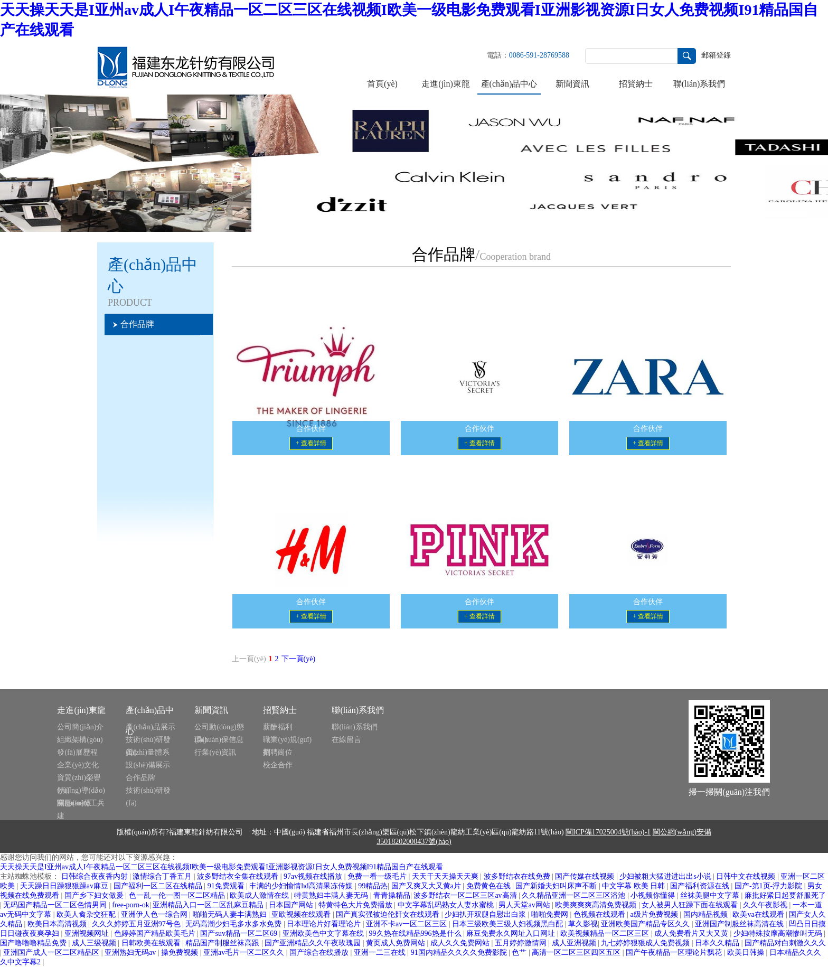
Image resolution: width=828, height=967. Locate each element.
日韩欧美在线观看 (152, 943)
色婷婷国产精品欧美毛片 (155, 933)
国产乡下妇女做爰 (95, 895)
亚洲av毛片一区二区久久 (244, 952)
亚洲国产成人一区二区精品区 (52, 952)
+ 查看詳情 (311, 443)
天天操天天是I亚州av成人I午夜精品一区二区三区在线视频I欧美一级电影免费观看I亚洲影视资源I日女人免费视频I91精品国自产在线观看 (221, 867)
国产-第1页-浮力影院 (769, 886)
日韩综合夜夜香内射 (95, 876)
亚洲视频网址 (87, 933)
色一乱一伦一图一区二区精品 (178, 895)
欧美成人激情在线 (260, 895)
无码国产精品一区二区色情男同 (56, 905)
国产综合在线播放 (320, 952)
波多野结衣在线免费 (518, 876)
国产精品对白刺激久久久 (785, 943)
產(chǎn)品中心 (509, 83)
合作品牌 (140, 778)
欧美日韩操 (746, 952)
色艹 (520, 952)
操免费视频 (180, 952)
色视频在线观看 (600, 914)
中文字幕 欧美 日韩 (634, 886)
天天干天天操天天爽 (446, 876)
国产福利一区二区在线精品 (159, 886)
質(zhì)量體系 (147, 752)
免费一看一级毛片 (378, 876)
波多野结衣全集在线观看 (238, 876)
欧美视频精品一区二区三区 (605, 933)
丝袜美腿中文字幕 (710, 895)
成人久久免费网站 (461, 943)
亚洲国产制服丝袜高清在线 (740, 924)
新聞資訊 (572, 83)
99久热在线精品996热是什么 (416, 933)
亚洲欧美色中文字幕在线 (324, 933)
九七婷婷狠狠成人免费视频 (646, 943)
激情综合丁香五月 (163, 876)
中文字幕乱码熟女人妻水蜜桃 (447, 905)
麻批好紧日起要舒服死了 (785, 895)
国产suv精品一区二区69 (239, 933)
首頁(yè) (382, 83)
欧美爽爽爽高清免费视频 (596, 905)
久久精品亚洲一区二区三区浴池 (574, 895)
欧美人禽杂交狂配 (87, 914)
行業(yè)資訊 (215, 752)
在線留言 (346, 740)
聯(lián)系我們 (699, 83)
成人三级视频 (95, 943)
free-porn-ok (130, 905)
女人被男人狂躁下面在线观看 (691, 905)
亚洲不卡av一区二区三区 (407, 924)
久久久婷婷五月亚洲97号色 (137, 924)
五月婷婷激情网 (522, 943)
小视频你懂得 (654, 895)
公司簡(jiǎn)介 (80, 727)
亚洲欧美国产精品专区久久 (646, 924)
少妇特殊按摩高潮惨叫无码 (778, 933)
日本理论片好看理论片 (325, 924)
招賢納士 (636, 83)
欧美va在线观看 (759, 914)
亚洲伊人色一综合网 (155, 914)
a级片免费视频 (655, 914)
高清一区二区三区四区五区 (577, 952)
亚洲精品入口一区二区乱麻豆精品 (209, 905)
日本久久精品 (718, 943)
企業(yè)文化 (78, 765)
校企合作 (278, 765)
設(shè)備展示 (148, 765)
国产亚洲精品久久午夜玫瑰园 (314, 943)
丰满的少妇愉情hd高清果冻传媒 (302, 886)
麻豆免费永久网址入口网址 (511, 933)
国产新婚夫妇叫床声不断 (557, 886)
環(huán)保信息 (218, 740)
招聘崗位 (278, 752)
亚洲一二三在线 (381, 952)
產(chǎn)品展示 (150, 727)
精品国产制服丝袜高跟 (223, 943)
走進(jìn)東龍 (445, 83)
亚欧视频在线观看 (302, 914)
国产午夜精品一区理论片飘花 (675, 952)
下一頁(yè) (298, 659)
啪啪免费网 (550, 914)
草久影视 (583, 924)
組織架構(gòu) (79, 740)
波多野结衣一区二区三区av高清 (466, 895)
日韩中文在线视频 (746, 876)
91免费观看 (227, 886)
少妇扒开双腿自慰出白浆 (486, 914)
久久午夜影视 (766, 905)
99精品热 (373, 886)
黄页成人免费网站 (396, 943)
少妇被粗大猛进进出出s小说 (666, 876)
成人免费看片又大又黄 (692, 933)
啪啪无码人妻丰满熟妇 (231, 914)
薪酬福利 (278, 727)
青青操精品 (391, 895)
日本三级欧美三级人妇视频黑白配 (508, 924)
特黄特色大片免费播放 (356, 905)
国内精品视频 (706, 914)
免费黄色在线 (489, 886)
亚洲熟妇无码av (131, 952)
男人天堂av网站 (525, 905)
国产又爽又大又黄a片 (427, 886)
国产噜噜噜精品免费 (34, 943)
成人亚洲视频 (575, 943)
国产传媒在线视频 (585, 876)
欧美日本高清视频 (58, 924)
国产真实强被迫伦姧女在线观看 (388, 914)
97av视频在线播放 (314, 876)
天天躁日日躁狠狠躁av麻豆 (65, 886)
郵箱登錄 (716, 55)
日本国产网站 (292, 905)
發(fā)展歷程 (77, 752)
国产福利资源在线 (700, 886)
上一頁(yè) (249, 659)
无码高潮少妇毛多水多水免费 (234, 924)
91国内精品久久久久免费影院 (460, 952)
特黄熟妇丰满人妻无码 (332, 895)
